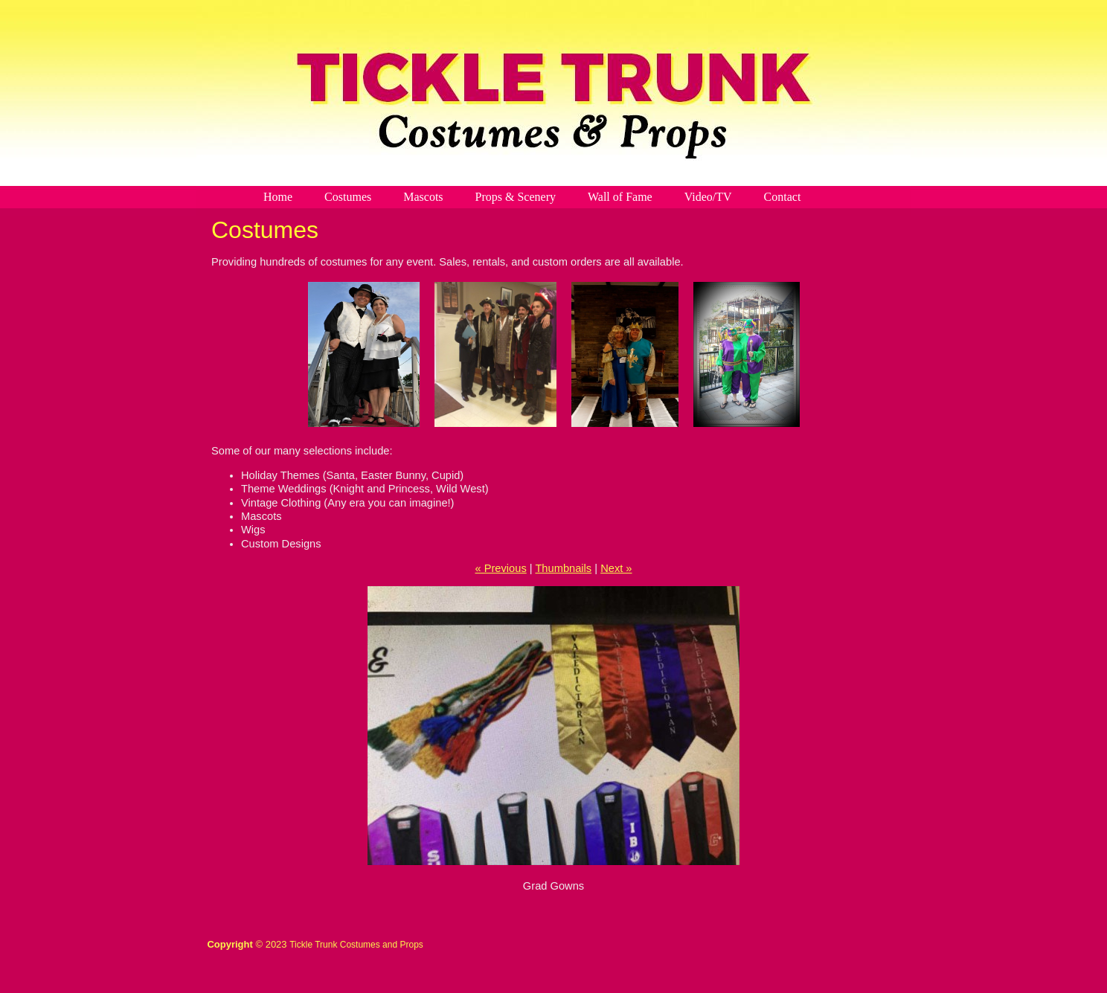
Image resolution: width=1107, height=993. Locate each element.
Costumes (347, 196)
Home (277, 196)
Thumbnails (563, 568)
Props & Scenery (515, 196)
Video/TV (708, 196)
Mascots (423, 196)
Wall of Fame (620, 196)
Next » (616, 568)
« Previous (500, 568)
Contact (782, 196)
